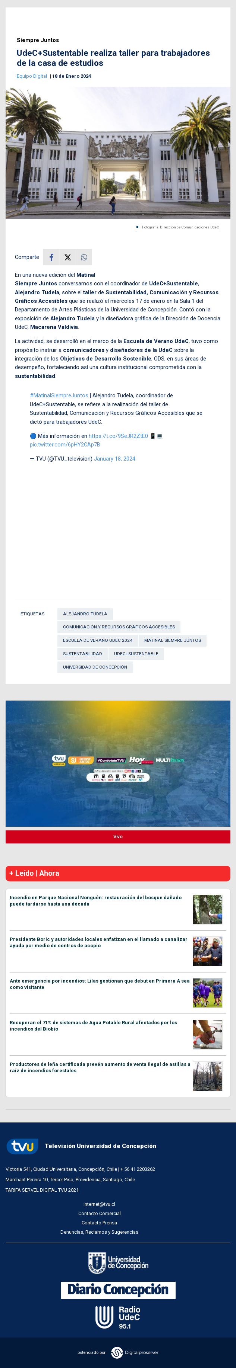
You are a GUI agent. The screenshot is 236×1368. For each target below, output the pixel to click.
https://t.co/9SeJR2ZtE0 (118, 436)
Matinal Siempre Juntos (172, 640)
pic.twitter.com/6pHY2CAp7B (65, 444)
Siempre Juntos (38, 40)
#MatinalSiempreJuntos (59, 395)
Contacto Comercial (99, 1213)
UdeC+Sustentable (136, 653)
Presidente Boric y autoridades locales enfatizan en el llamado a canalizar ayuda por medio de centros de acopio (99, 942)
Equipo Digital (32, 76)
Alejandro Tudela (85, 613)
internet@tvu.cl (99, 1204)
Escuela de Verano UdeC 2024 (97, 640)
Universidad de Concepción (95, 667)
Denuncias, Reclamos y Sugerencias (99, 1232)
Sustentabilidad (82, 653)
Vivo (118, 836)
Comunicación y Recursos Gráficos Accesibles (119, 626)
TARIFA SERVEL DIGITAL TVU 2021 (42, 1190)
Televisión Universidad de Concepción (81, 1146)
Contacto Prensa (99, 1223)
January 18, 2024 (114, 458)
